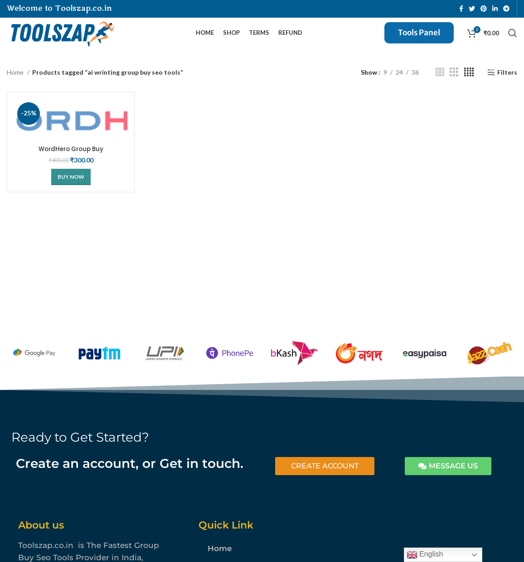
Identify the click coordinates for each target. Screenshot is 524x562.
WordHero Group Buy (70, 159)
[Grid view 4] (469, 82)
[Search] (513, 38)
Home (16, 82)
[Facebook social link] (461, 9)
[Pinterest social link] (484, 9)
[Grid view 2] (440, 82)
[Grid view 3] (454, 82)
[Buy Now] (71, 187)
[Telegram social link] (506, 9)
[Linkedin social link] (495, 9)
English (425, 554)
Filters (507, 82)
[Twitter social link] (472, 9)
